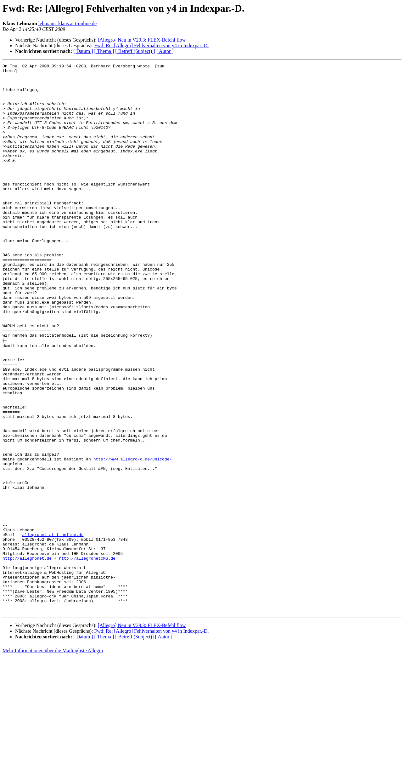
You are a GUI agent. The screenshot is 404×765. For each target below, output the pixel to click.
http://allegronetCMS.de (87, 656)
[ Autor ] (165, 51)
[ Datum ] (83, 51)
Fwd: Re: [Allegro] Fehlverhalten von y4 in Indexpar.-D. (151, 45)
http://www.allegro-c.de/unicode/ (132, 537)
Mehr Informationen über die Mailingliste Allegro (53, 759)
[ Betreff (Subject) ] (135, 51)
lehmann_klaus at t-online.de (67, 23)
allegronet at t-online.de (52, 628)
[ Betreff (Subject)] (134, 745)
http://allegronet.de (27, 656)
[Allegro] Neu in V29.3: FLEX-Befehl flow (142, 40)
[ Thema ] (104, 51)
